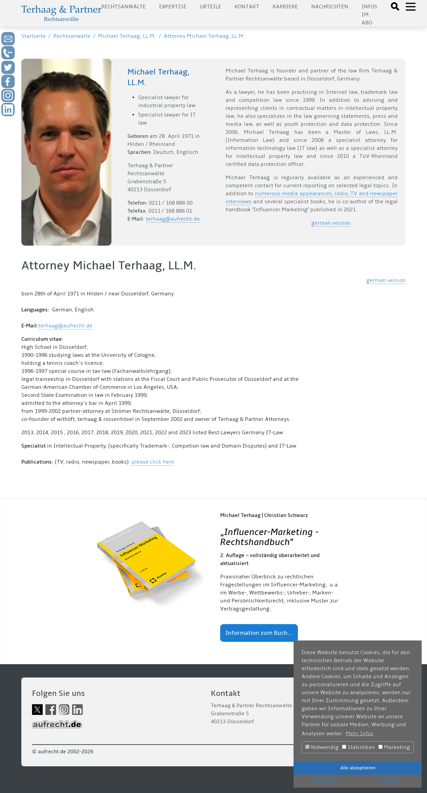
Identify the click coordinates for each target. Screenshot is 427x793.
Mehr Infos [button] (359, 733)
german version (331, 223)
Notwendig (322, 747)
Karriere (285, 6)
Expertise (172, 6)
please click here (153, 462)
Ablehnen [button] (390, 781)
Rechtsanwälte (123, 6)
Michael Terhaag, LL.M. (127, 36)
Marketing (394, 747)
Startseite (33, 36)
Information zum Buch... (259, 632)
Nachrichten (329, 6)
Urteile (210, 6)
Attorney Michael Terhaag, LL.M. (204, 36)
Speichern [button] (325, 781)
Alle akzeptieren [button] (357, 768)
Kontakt (247, 6)
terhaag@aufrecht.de (173, 219)
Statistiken (358, 747)
